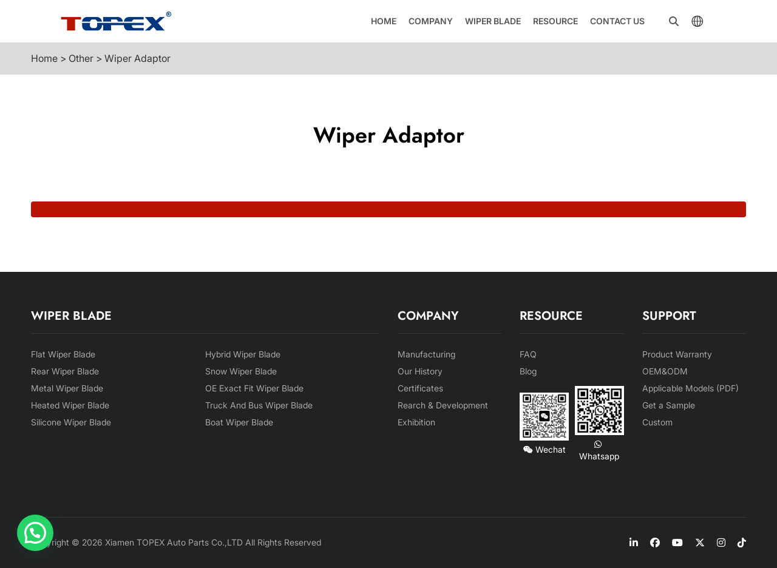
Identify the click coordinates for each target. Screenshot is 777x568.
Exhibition (416, 422)
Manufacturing (426, 354)
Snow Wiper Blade (241, 371)
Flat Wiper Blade (63, 354)
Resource (555, 21)
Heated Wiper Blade (70, 405)
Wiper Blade (493, 21)
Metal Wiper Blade (67, 388)
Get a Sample (668, 405)
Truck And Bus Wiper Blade (259, 405)
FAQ (528, 354)
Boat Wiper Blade (239, 422)
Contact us (617, 21)
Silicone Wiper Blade (71, 422)
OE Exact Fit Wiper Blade (254, 388)
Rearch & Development (443, 405)
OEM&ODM (665, 371)
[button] (35, 533)
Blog (528, 371)
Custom (657, 422)
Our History (420, 371)
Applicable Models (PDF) (690, 388)
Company (431, 21)
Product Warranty (677, 354)
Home (383, 21)
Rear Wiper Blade (65, 371)
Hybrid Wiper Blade (242, 354)
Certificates (420, 388)
